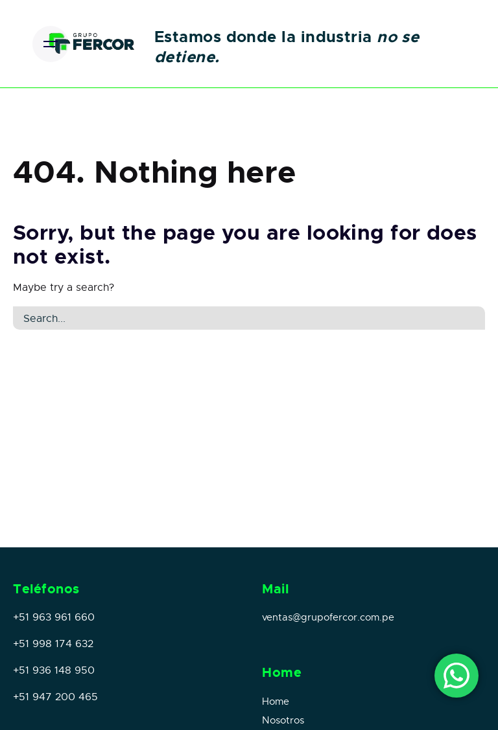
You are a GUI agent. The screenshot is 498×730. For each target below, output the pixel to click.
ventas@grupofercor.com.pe (328, 617)
